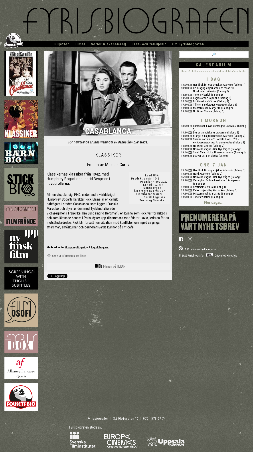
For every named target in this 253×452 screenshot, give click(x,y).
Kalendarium (214, 65)
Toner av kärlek (201, 94)
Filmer (80, 44)
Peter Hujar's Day (202, 190)
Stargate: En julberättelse (207, 135)
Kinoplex (232, 255)
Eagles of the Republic (206, 98)
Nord (196, 173)
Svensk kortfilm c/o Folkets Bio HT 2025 (216, 139)
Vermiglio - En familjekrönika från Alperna (216, 180)
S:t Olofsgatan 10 (126, 418)
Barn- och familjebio (149, 44)
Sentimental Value (203, 187)
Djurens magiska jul (204, 132)
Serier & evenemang (108, 44)
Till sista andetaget (204, 104)
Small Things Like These (207, 152)
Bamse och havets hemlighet (209, 125)
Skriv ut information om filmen (66, 255)
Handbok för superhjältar (207, 84)
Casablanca (108, 131)
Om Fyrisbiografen (188, 44)
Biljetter (61, 44)
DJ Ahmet (198, 101)
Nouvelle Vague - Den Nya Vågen (211, 149)
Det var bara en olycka (205, 155)
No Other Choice (202, 111)
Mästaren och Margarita (206, 108)
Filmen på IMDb (110, 266)
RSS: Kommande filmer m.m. (197, 249)
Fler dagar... (213, 202)
